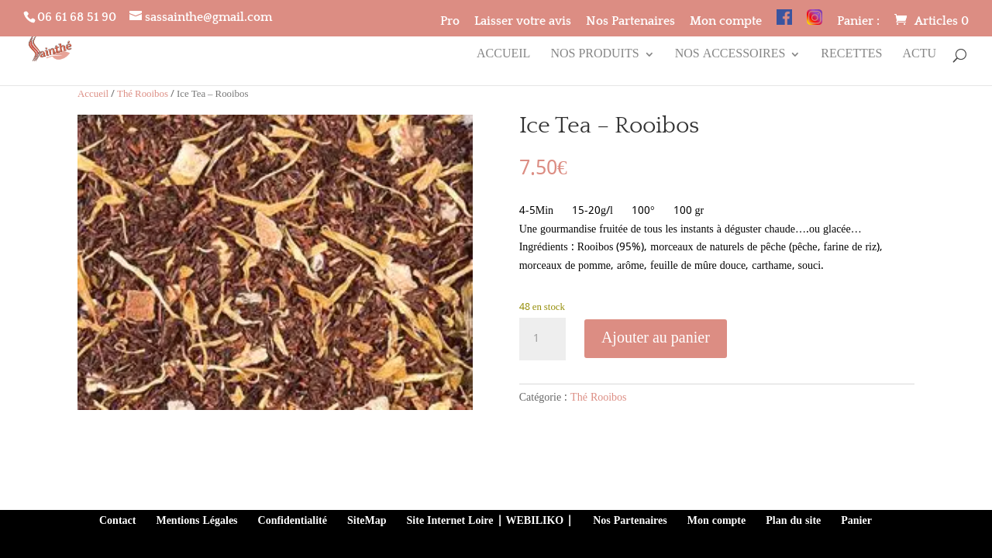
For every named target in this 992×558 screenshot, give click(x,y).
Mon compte (726, 21)
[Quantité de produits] (542, 339)
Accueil (503, 56)
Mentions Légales (196, 521)
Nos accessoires (730, 56)
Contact (117, 521)
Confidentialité (292, 521)
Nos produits (594, 56)
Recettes (851, 56)
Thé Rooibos (142, 94)
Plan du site (793, 521)
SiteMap (367, 521)
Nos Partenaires (630, 21)
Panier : (858, 21)
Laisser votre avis (522, 21)
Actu (919, 56)
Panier (856, 521)
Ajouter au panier (655, 339)
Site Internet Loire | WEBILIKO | (490, 521)
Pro (450, 21)
